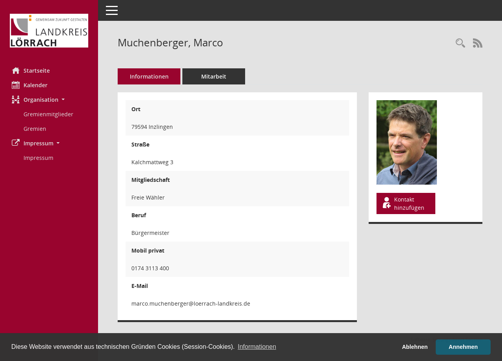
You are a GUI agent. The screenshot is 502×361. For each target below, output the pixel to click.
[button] (49, 99)
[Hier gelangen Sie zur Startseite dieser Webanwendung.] (49, 31)
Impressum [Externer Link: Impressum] (38, 157)
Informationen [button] (257, 346)
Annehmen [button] (463, 347)
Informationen (149, 76)
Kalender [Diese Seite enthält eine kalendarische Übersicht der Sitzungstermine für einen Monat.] (29, 85)
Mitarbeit (213, 76)
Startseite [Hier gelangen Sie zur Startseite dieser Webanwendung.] (31, 70)
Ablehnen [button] (415, 347)
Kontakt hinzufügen (402, 203)
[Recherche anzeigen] (460, 43)
